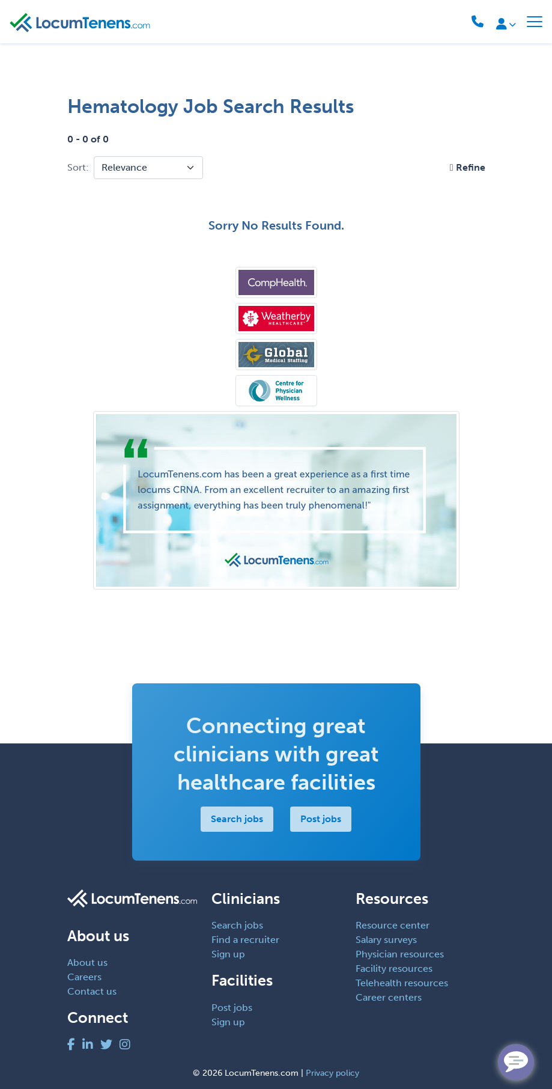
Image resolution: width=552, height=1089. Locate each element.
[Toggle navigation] (534, 21)
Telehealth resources (402, 983)
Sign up (228, 954)
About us (87, 962)
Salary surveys (386, 939)
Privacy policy (332, 1073)
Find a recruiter (245, 939)
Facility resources (394, 968)
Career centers (389, 997)
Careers (84, 977)
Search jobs (237, 819)
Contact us (92, 991)
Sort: (78, 167)
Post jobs (320, 819)
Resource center (392, 925)
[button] (467, 167)
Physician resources (400, 954)
